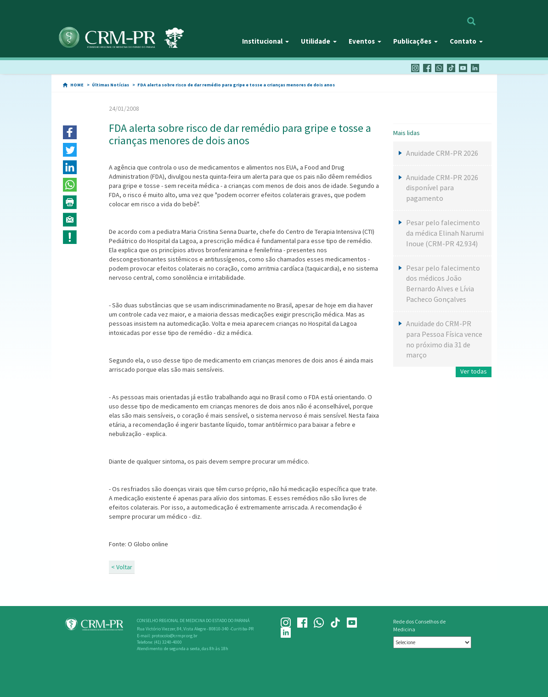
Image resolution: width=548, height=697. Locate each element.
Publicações (415, 41)
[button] (70, 132)
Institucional (265, 41)
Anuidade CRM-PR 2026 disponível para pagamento (442, 188)
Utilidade (319, 41)
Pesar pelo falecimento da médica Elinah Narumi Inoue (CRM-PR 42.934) (445, 233)
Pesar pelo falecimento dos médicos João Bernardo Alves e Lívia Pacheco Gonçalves (443, 283)
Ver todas (473, 371)
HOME (77, 85)
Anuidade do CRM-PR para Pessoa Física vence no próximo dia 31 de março (444, 339)
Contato (466, 41)
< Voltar (121, 567)
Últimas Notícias (110, 85)
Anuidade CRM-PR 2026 (442, 153)
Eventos (365, 41)
